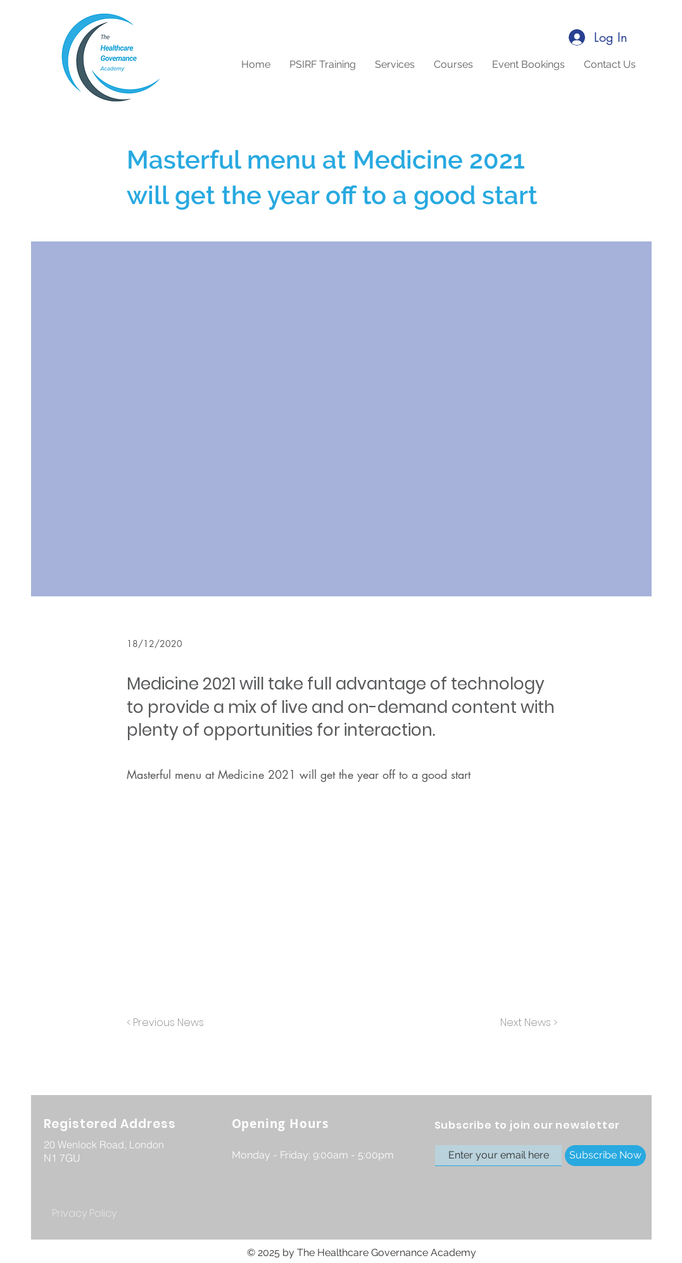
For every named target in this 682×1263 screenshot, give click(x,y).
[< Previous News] (168, 1023)
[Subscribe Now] (605, 1155)
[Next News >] (525, 1023)
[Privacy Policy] (84, 1213)
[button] (453, 65)
